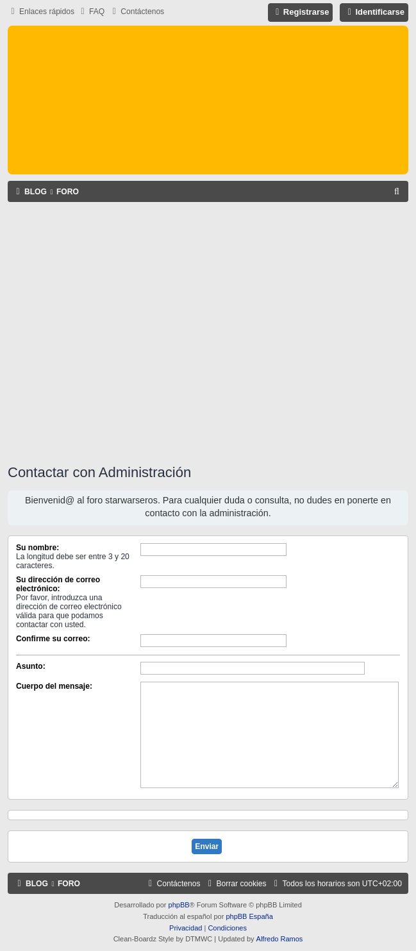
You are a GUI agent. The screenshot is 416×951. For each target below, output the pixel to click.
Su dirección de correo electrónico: (58, 584)
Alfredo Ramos (279, 939)
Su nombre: (37, 547)
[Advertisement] (120, 331)
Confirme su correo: (53, 638)
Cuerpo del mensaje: (54, 686)
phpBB (179, 905)
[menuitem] (91, 12)
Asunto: (31, 666)
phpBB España (249, 916)
